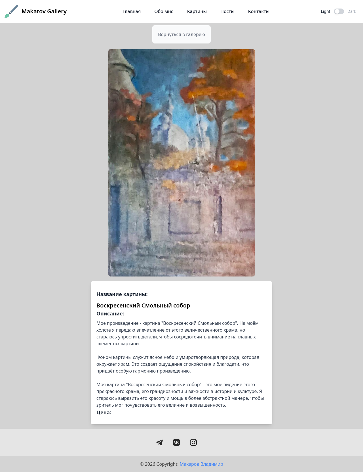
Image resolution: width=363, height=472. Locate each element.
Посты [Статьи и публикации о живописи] (227, 11)
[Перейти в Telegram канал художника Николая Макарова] (159, 442)
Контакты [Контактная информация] (259, 11)
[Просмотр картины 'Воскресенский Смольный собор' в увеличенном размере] (181, 162)
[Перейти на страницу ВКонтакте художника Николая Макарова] (176, 442)
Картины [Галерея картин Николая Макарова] (197, 11)
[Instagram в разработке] (193, 442)
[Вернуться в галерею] (181, 34)
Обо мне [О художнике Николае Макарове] (163, 11)
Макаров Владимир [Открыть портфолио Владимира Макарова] (201, 464)
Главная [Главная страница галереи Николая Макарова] (132, 11)
